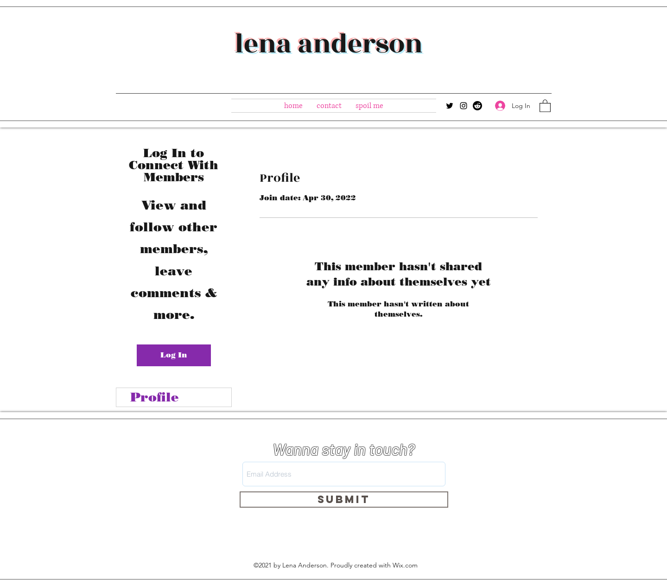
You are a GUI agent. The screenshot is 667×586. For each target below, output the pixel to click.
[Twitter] (449, 105)
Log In (173, 354)
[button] (545, 105)
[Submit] (344, 499)
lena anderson (329, 44)
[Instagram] (463, 105)
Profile (154, 397)
